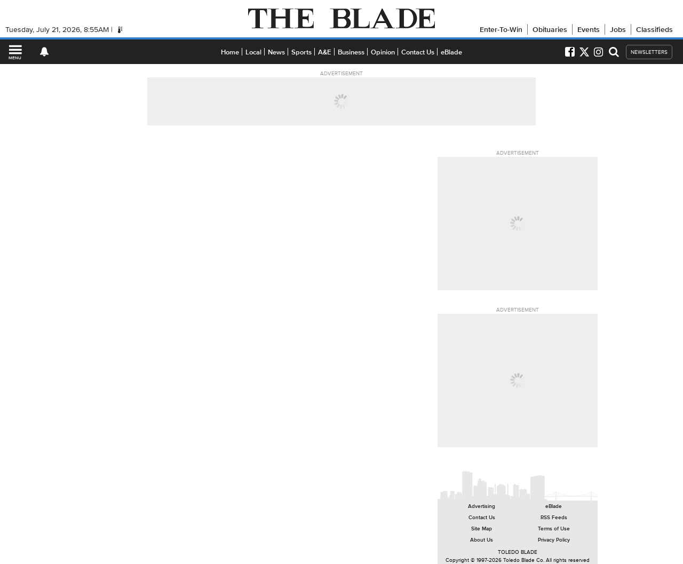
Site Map (481, 529)
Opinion (383, 52)
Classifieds (654, 29)
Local (253, 52)
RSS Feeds (554, 517)
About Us (481, 540)
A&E (324, 52)
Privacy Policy (554, 540)
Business (351, 52)
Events (588, 29)
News (276, 52)
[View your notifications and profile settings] (44, 51)
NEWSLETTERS (649, 52)
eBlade (451, 52)
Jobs (618, 29)
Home (230, 52)
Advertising (481, 506)
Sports (301, 52)
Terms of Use (554, 529)
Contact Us (417, 52)
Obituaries (550, 29)
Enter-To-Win (501, 29)
